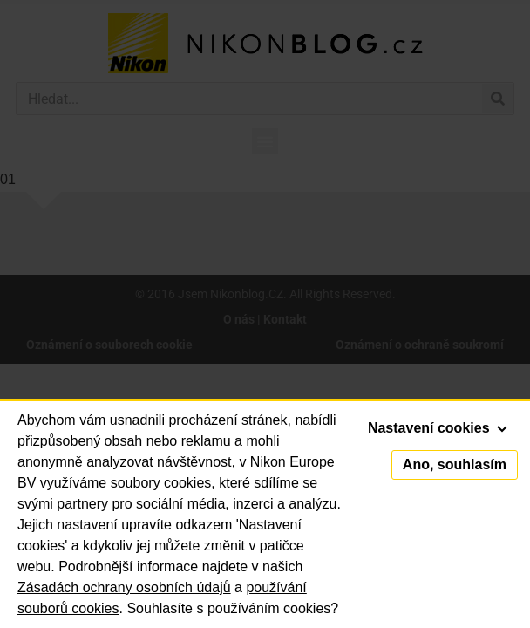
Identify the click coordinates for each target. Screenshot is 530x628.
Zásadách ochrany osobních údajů (124, 587)
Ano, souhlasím (454, 464)
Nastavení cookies (437, 427)
